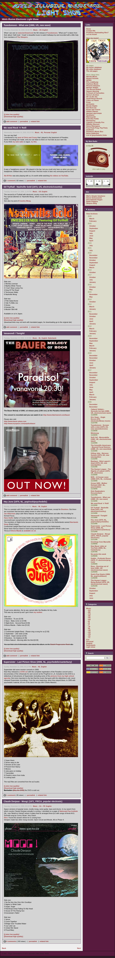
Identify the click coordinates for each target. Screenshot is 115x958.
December (93, 255)
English (45, 30)
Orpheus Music (92, 84)
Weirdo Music (91, 76)
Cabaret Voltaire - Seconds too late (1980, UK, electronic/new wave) (101, 411)
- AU (89, 610)
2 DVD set (24, 672)
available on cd (30, 531)
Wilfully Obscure (93, 124)
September (93, 228)
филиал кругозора (94, 113)
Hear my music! (92, 38)
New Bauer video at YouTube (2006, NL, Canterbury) (98, 548)
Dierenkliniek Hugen (94, 200)
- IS (88, 623)
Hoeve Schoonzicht (94, 198)
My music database (94, 67)
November (93, 258)
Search (90, 653)
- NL (41, 132)
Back (4, 948)
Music (35, 30)
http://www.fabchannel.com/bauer (56, 415)
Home (88, 29)
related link (35, 121)
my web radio (18, 142)
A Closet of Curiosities (95, 93)
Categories (91, 604)
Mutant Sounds (92, 78)
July (91, 233)
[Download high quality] (13, 116)
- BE (89, 612)
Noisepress (90, 120)
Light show (90, 647)
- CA (39, 806)
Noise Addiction (92, 133)
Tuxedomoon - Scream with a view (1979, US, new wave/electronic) (100, 427)
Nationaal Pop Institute (68, 811)
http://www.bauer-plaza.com (15, 421)
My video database (93, 69)
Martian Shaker (92, 87)
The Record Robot (93, 89)
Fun (87, 640)
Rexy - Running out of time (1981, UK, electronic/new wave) (99, 568)
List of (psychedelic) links (96, 135)
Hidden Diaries (92, 111)
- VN (89, 634)
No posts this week (98, 554)
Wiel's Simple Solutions (95, 196)
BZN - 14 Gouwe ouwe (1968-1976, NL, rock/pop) (101, 478)
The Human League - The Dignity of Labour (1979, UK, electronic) (101, 471)
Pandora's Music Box (94, 131)
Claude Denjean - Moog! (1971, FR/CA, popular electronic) (100, 536)
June (91, 236)
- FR (43, 806)
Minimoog (95, 433)
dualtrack (90, 130)
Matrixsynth (91, 117)
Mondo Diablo (91, 106)
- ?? (88, 638)
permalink (24, 121)
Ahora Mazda (16, 531)
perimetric (90, 104)
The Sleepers (22, 37)
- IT (88, 625)
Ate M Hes (8, 176)
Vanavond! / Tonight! (99, 516)
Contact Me (90, 31)
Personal (47, 132)
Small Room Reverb (94, 98)
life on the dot (91, 97)
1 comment (10, 180)
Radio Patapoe (92, 201)
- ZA (88, 636)
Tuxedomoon (52, 33)
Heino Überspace (93, 126)
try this (34, 142)
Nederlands (52, 338)
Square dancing (92, 91)
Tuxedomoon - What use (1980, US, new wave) (100, 498)
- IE (88, 621)
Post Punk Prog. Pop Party (97, 128)
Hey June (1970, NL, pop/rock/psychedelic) (100, 521)
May (91, 238)
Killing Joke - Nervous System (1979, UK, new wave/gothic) (100, 455)
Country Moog (25, 201)
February (92, 221)
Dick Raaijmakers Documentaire (98, 492)
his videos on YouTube (59, 176)
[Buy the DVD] (18, 790)
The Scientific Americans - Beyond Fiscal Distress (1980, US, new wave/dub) (101, 447)
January (92, 282)
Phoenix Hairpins (93, 86)
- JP (88, 627)
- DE (89, 616)
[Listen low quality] (11, 114)
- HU (89, 619)
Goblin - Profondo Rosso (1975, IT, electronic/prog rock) (101, 560)
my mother (38, 612)
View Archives (92, 214)
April (91, 241)
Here (6, 818)
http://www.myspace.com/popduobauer (19, 423)
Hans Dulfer (8, 518)
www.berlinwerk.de (25, 33)
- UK (89, 630)
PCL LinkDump (92, 82)
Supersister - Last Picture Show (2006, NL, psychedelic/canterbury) (101, 528)
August (92, 231)
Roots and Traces (93, 109)
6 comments (10, 941)
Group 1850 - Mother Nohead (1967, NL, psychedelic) (99, 485)
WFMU (88, 80)
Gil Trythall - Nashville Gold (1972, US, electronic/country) (99, 509)
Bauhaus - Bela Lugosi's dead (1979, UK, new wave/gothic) (100, 463)
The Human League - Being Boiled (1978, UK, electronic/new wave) (100, 582)
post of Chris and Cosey (27, 137)
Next (79, 948)
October (92, 226)
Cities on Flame (92, 100)
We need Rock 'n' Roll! (100, 503)
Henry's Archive (92, 95)
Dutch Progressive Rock (60, 644)
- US (39, 30)
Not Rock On (91, 108)
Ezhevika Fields (92, 119)
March (91, 219)
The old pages (92, 71)
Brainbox (65, 509)
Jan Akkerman (9, 514)
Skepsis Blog (91, 203)
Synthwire (90, 115)
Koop (88, 102)
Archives (90, 210)
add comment (11, 121)
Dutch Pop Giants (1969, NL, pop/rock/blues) (100, 575)
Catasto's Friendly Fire (95, 122)
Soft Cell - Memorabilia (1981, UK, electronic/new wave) (101, 439)
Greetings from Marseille (101, 542)
